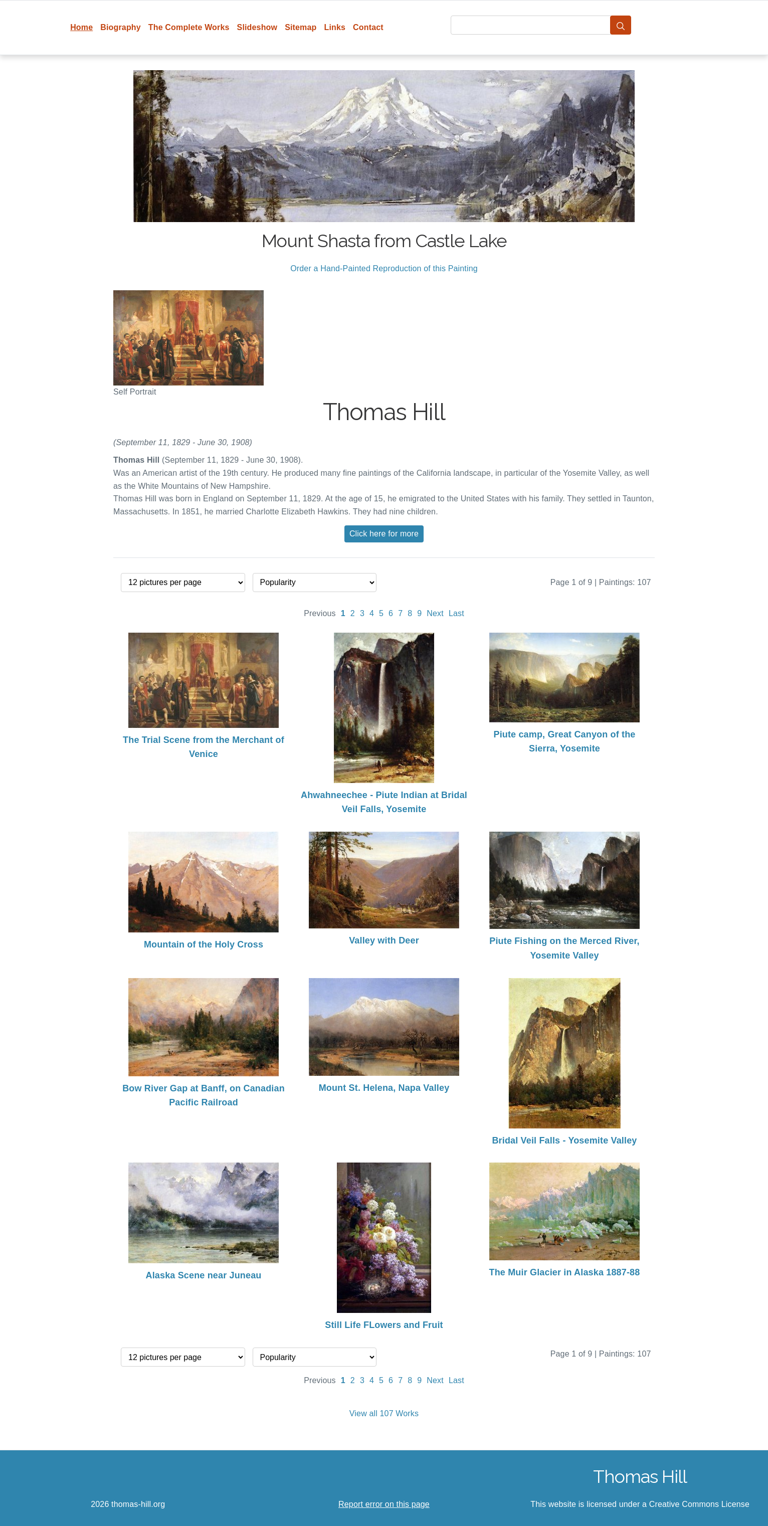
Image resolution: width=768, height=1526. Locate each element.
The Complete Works (189, 27)
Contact (368, 27)
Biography (120, 27)
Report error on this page (384, 1504)
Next (435, 613)
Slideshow (257, 27)
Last (456, 613)
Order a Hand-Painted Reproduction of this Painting (384, 268)
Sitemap (300, 27)
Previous (320, 613)
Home (81, 27)
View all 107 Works (384, 1413)
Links (335, 27)
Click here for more (384, 533)
